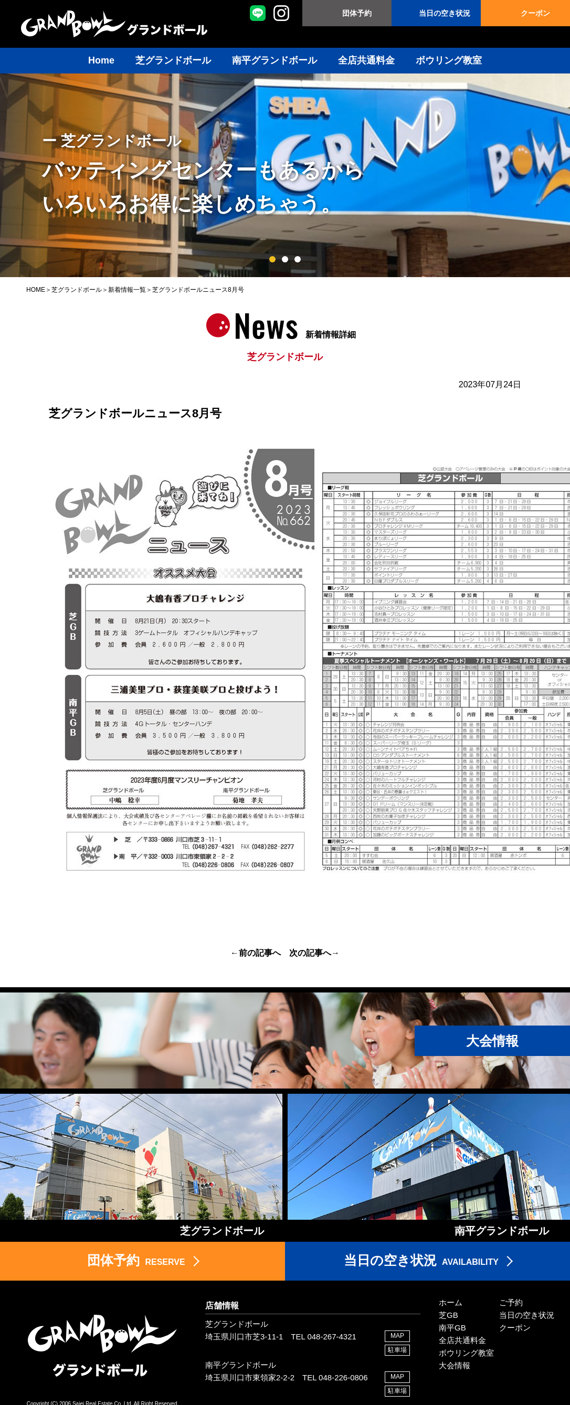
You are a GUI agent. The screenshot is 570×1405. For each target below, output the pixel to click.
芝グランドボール (173, 60)
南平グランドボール (274, 60)
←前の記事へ (255, 952)
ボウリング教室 (449, 60)
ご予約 (511, 1302)
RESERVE (136, 1260)
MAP (397, 1335)
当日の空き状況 (444, 13)
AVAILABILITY (421, 1260)
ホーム (450, 1302)
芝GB (448, 1315)
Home (101, 60)
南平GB (452, 1327)
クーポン (535, 13)
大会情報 (454, 1365)
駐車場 (397, 1350)
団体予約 (357, 13)
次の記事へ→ (314, 952)
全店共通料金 (366, 60)
